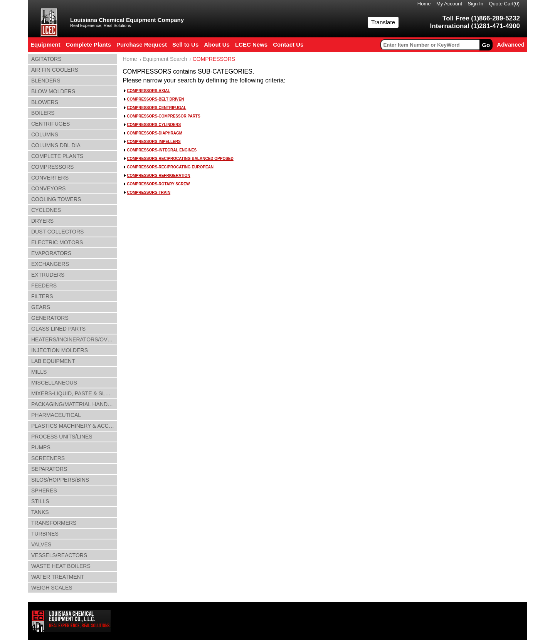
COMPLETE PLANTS (57, 156)
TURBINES (45, 534)
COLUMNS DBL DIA (56, 145)
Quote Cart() (504, 4)
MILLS (39, 372)
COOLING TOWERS (56, 199)
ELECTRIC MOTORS (57, 242)
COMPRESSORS (52, 167)
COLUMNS (44, 134)
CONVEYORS (48, 188)
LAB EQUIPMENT (53, 361)
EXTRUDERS (47, 275)
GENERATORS (50, 318)
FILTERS (42, 296)
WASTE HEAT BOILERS (61, 566)
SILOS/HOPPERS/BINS (60, 480)
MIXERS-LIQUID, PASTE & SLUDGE (74, 393)
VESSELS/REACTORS (59, 555)
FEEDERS (44, 285)
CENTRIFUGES (50, 124)
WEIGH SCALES (51, 588)
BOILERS (43, 113)
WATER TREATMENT (57, 577)
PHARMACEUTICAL (56, 415)
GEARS (40, 307)
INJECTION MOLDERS (59, 350)
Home (424, 4)
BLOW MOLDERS (53, 91)
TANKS (40, 512)
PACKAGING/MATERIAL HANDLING (74, 404)
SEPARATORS (49, 469)
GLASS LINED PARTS (58, 329)
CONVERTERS (50, 178)
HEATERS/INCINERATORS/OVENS (74, 339)
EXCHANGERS (50, 264)
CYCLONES (46, 210)
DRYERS (42, 221)
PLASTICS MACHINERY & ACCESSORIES (74, 426)
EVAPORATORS (51, 253)
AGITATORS (46, 59)
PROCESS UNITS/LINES (61, 436)
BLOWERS (44, 102)
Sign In (475, 4)
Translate (383, 22)
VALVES (41, 544)
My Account (449, 4)
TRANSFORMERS (53, 523)
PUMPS (40, 447)
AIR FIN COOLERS (54, 70)
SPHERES (44, 490)
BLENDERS (45, 80)
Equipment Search (165, 59)
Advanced (511, 44)
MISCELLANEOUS (54, 383)
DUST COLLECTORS (57, 231)
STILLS (40, 501)
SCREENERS (48, 458)
